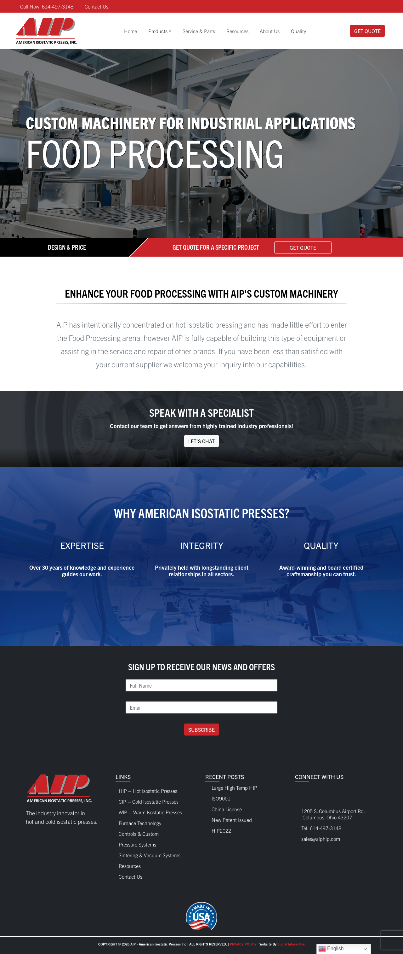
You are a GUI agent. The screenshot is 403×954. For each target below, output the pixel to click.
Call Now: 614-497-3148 (46, 6)
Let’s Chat (201, 441)
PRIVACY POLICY (243, 944)
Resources (237, 31)
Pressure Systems (137, 842)
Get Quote (367, 31)
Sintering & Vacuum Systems (149, 853)
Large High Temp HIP (234, 787)
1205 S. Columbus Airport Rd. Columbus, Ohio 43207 (330, 814)
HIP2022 (221, 830)
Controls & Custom (139, 832)
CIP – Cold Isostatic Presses (149, 799)
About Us (270, 31)
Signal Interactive (291, 944)
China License (227, 809)
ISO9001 (221, 798)
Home (130, 31)
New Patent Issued (232, 820)
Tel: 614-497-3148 (321, 828)
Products (157, 31)
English (331, 949)
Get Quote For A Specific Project (216, 247)
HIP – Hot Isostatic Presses (148, 789)
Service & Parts (199, 31)
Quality (298, 31)
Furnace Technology (140, 821)
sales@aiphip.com (320, 838)
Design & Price (67, 247)
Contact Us (96, 6)
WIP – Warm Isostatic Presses (150, 810)
